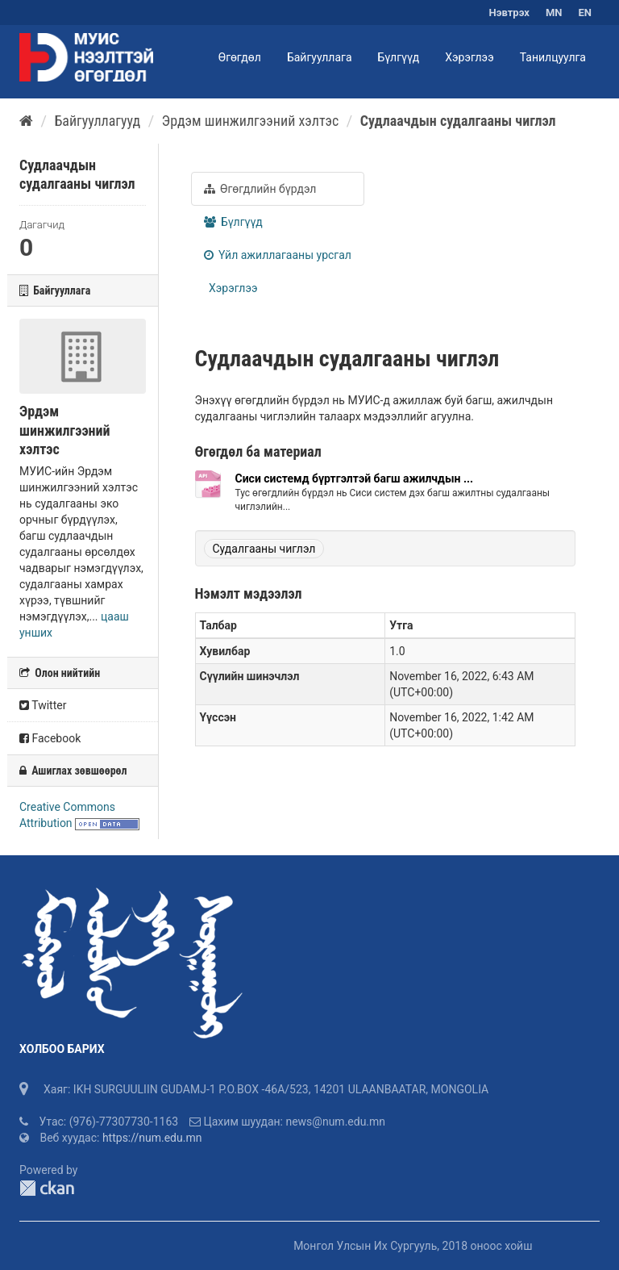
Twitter (42, 705)
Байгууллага (319, 57)
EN (585, 12)
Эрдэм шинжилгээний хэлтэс (250, 120)
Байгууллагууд (97, 120)
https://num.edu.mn (152, 1137)
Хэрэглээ (469, 57)
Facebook (50, 738)
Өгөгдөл (239, 57)
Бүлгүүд (399, 57)
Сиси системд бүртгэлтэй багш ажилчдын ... (354, 478)
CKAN (46, 1188)
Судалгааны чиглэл (264, 548)
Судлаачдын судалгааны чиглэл (458, 120)
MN (554, 12)
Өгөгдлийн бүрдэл (260, 188)
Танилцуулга (553, 57)
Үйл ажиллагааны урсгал (277, 255)
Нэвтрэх (509, 12)
